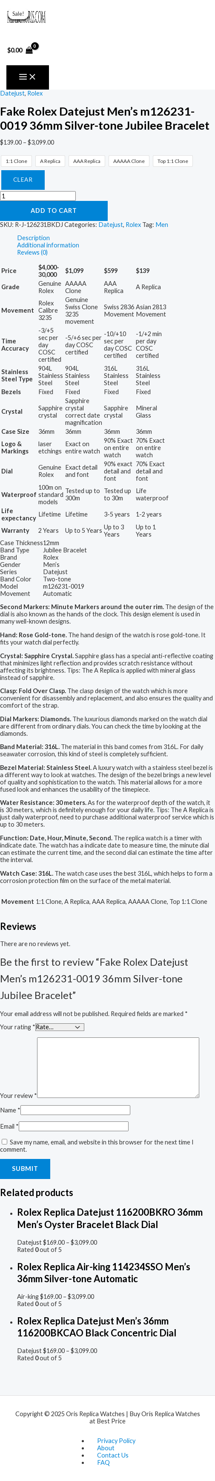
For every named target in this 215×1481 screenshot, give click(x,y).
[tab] (116, 237)
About (106, 1448)
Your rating (17, 1027)
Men (161, 224)
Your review (18, 1095)
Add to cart (54, 210)
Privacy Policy (116, 1440)
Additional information (48, 245)
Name (10, 1110)
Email (9, 1126)
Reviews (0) (32, 252)
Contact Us (113, 1455)
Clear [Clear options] (23, 179)
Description (33, 237)
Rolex (35, 93)
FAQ (103, 1462)
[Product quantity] (38, 196)
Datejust (12, 93)
